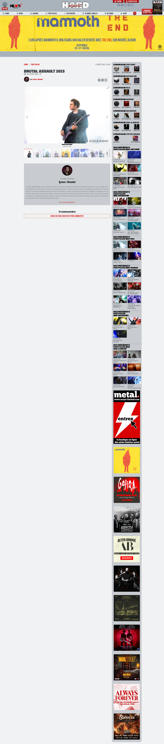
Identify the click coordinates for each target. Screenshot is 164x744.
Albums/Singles (89, 13)
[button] (118, 1)
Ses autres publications (67, 201)
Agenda (34, 13)
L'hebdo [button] (147, 11)
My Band (108, 13)
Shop (123, 13)
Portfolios (51, 13)
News (19, 13)
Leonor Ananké (38, 78)
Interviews (69, 13)
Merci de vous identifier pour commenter (67, 215)
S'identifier (131, 1)
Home (6, 13)
